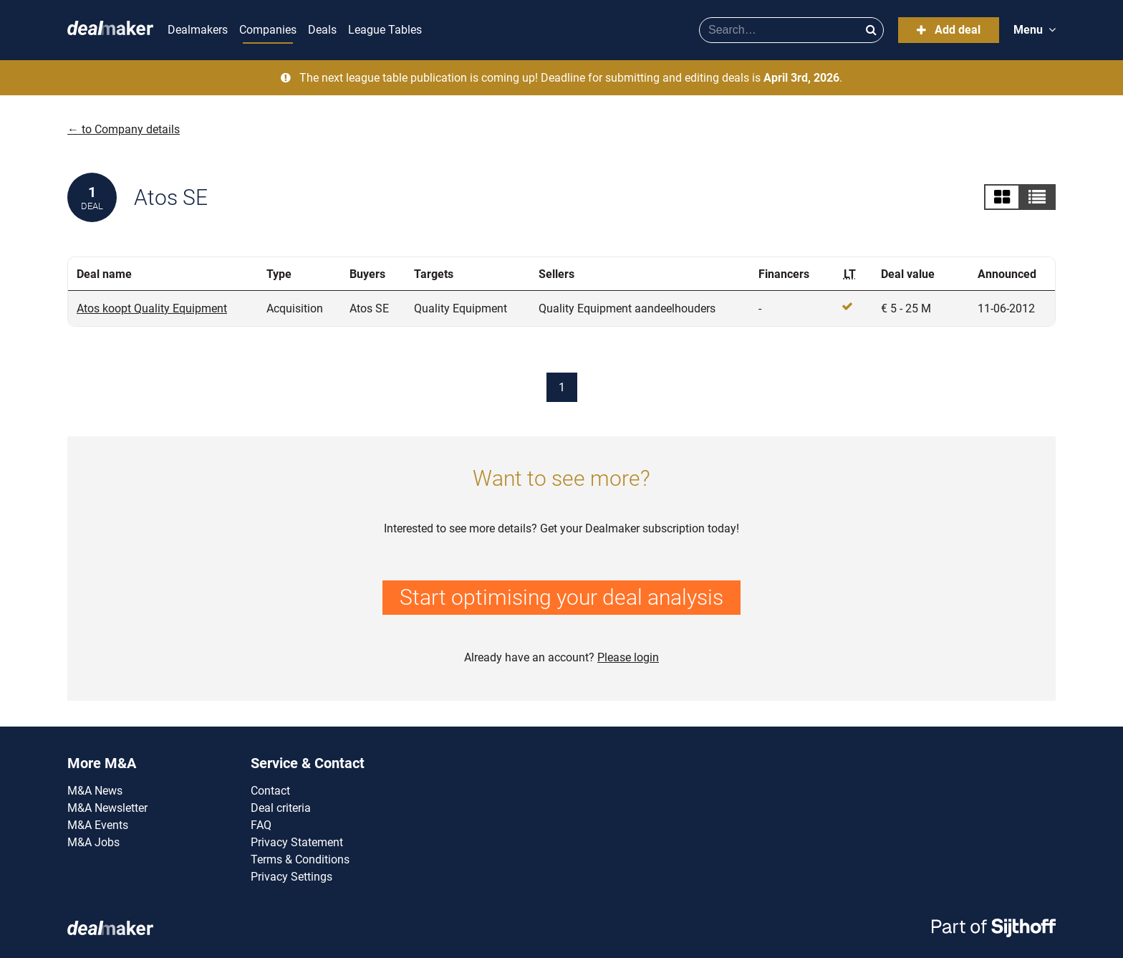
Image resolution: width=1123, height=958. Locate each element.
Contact (270, 790)
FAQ (261, 825)
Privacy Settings (291, 876)
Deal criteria (281, 808)
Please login (628, 657)
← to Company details (123, 129)
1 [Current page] (562, 387)
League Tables (385, 30)
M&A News (94, 790)
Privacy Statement (297, 842)
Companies (268, 30)
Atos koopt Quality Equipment (152, 308)
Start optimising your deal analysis (561, 597)
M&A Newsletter (107, 808)
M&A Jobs (93, 842)
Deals (322, 30)
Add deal (948, 30)
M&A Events (97, 825)
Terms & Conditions (300, 859)
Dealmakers (198, 30)
